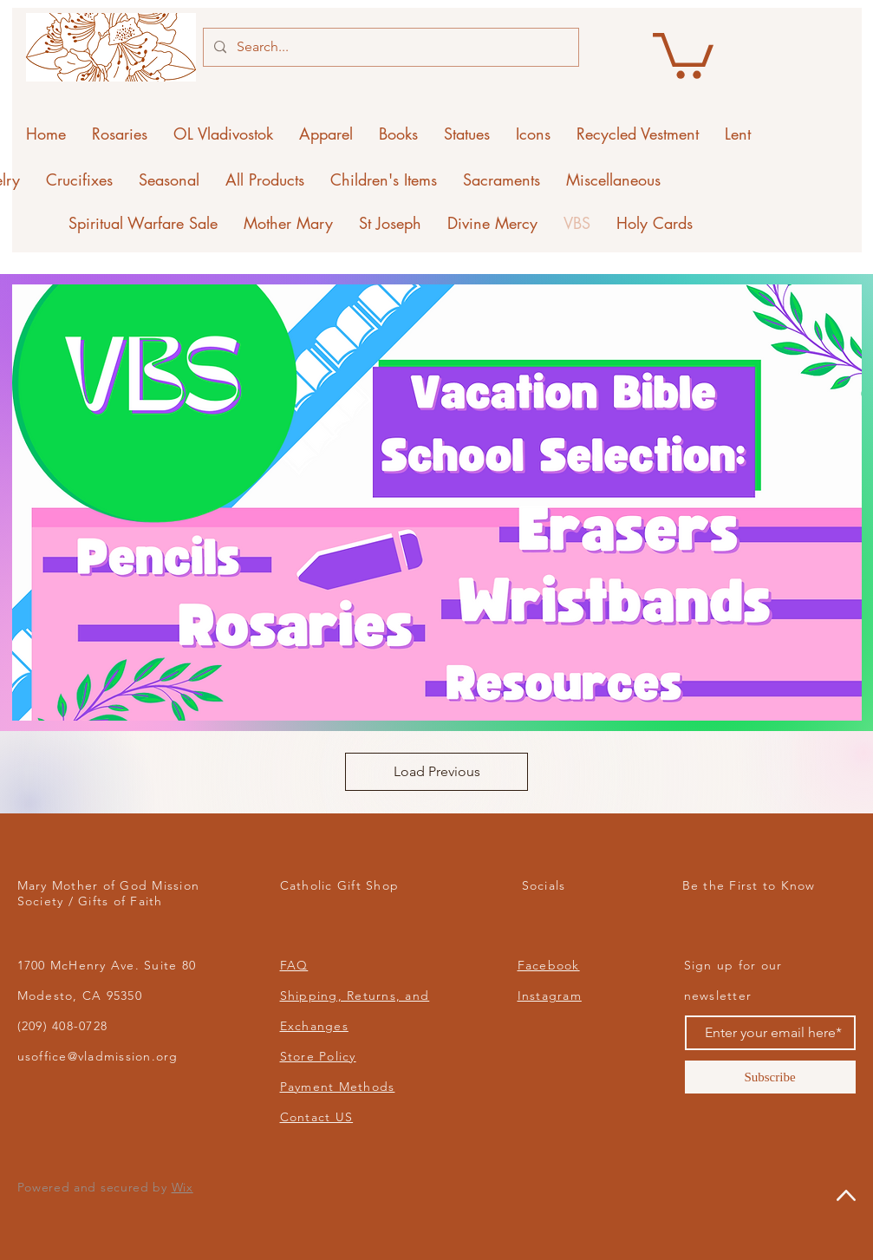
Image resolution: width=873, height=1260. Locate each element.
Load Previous (437, 771)
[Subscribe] (770, 1077)
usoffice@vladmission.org (98, 1056)
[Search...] (389, 47)
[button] (683, 53)
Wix (182, 1187)
